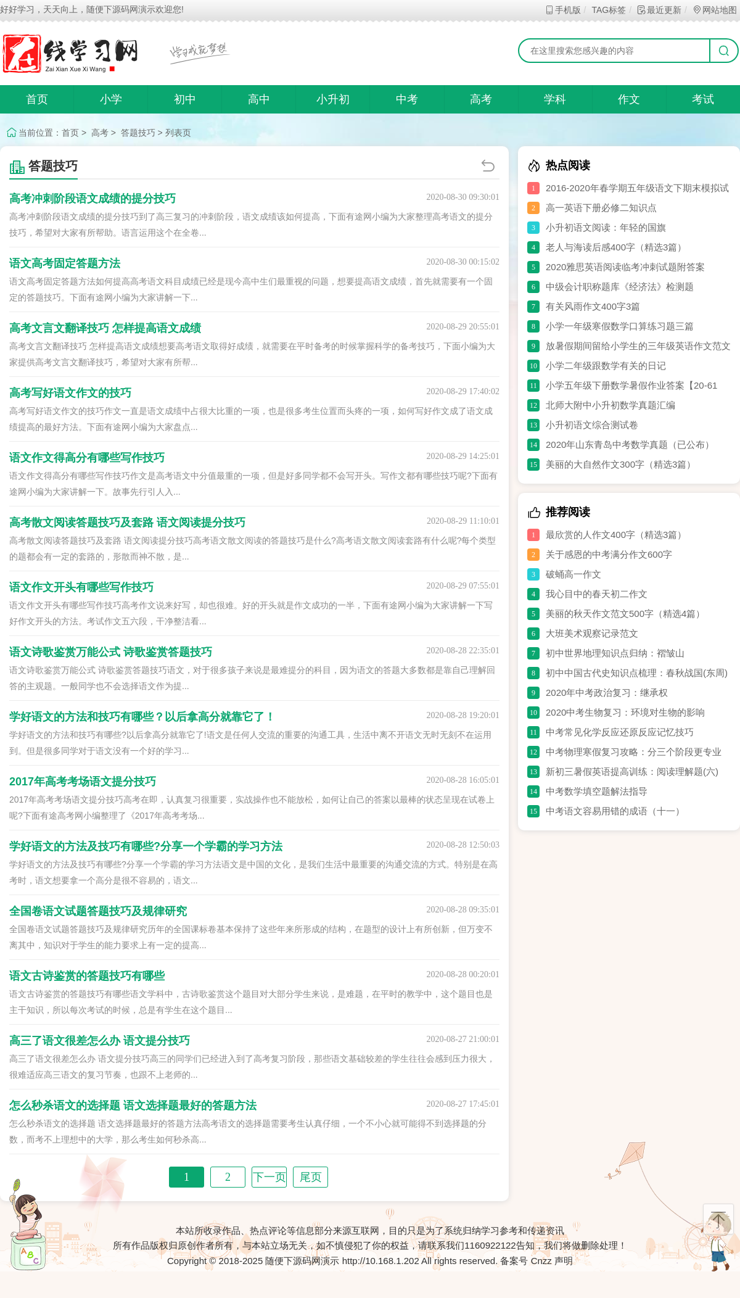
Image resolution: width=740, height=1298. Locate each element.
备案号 (514, 1260)
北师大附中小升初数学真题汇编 (610, 405)
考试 (703, 99)
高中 (259, 99)
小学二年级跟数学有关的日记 (606, 365)
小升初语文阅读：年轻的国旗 (606, 227)
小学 (111, 99)
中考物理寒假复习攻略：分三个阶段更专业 (634, 751)
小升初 (333, 99)
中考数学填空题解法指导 (597, 791)
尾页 (311, 1177)
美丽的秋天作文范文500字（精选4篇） (625, 613)
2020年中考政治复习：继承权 (607, 692)
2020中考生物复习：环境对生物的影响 (625, 712)
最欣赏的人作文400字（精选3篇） (616, 534)
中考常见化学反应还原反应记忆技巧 (620, 732)
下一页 (269, 1177)
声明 (563, 1260)
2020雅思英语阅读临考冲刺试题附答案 (625, 267)
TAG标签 (608, 10)
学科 (555, 99)
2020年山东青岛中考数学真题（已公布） (630, 444)
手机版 (563, 10)
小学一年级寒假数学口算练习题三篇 (620, 326)
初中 (185, 99)
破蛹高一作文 (573, 574)
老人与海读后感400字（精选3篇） (616, 247)
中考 (407, 99)
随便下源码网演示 (302, 1260)
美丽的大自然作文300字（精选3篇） (621, 464)
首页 (37, 99)
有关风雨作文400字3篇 (593, 306)
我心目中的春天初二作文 (597, 594)
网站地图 (714, 10)
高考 (481, 99)
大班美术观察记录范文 (592, 633)
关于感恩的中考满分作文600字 (609, 554)
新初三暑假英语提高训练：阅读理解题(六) (632, 771)
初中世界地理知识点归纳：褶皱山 (615, 653)
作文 (629, 99)
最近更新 (658, 10)
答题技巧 (138, 133)
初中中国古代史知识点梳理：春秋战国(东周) (637, 673)
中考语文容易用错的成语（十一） (615, 811)
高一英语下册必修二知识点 (601, 207)
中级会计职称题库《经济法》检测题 (620, 286)
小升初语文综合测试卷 (592, 425)
